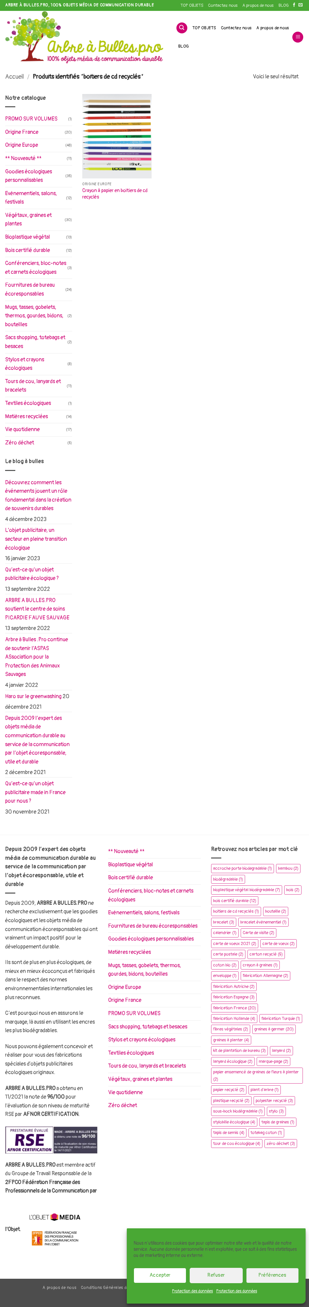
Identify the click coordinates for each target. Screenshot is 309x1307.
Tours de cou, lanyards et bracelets (33, 386)
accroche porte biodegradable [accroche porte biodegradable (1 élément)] (242, 868)
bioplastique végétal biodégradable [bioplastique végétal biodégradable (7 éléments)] (246, 890)
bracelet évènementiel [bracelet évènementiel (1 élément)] (263, 922)
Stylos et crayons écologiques (24, 364)
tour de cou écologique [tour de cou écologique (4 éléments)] (236, 1143)
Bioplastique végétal (27, 237)
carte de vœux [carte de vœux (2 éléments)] (278, 943)
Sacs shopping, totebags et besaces (35, 342)
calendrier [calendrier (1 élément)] (225, 932)
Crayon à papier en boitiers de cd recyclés (115, 194)
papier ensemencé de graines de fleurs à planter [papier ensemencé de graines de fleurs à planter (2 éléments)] (256, 1075)
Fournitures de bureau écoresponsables (30, 289)
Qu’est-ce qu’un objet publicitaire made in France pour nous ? (35, 792)
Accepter (160, 1275)
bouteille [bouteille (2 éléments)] (275, 911)
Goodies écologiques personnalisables (28, 176)
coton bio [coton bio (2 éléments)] (225, 965)
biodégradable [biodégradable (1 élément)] (228, 879)
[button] (297, 37)
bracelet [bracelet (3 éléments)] (223, 922)
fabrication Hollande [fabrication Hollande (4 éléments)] (234, 1018)
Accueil (14, 77)
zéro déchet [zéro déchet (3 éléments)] (281, 1143)
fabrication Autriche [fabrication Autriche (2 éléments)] (234, 986)
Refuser (216, 1275)
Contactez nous (223, 5)
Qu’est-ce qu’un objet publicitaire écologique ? (32, 574)
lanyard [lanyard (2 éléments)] (281, 1050)
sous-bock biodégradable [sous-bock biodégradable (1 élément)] (238, 1111)
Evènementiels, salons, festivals (31, 198)
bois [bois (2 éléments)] (292, 890)
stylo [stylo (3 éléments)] (276, 1111)
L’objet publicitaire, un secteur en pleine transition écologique (36, 539)
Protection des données (192, 1291)
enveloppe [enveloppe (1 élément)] (225, 975)
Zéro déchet (19, 442)
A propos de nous (258, 5)
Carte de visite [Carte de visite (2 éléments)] (258, 932)
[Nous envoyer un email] (300, 5)
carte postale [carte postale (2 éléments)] (228, 954)
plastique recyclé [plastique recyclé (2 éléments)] (231, 1100)
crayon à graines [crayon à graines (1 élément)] (260, 965)
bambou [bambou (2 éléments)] (288, 868)
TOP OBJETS (192, 5)
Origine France (21, 132)
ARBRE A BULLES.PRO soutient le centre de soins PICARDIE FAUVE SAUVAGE (37, 609)
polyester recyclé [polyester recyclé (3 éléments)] (274, 1100)
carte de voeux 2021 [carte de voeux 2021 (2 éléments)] (234, 943)
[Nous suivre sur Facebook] (294, 5)
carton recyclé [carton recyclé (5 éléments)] (266, 954)
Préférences (272, 1275)
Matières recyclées (26, 416)
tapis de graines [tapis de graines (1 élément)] (277, 1122)
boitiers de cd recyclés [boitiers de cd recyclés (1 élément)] (236, 911)
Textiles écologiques (28, 403)
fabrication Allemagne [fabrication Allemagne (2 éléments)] (265, 975)
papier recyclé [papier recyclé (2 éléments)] (228, 1089)
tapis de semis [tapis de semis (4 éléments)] (228, 1132)
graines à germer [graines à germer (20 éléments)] (274, 1029)
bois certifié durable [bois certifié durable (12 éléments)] (234, 900)
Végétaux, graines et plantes (28, 219)
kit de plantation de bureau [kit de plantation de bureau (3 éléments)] (239, 1050)
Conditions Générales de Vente (111, 1287)
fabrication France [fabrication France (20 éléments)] (234, 1008)
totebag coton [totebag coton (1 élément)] (266, 1132)
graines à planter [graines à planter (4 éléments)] (231, 1040)
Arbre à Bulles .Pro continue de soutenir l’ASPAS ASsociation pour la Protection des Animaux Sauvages (36, 657)
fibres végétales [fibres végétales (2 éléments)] (230, 1029)
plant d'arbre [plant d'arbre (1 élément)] (265, 1089)
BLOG (283, 5)
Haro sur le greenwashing (33, 696)
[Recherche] (181, 28)
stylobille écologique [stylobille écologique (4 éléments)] (234, 1122)
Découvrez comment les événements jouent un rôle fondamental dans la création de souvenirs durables (38, 495)
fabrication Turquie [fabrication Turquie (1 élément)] (280, 1018)
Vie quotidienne (22, 429)
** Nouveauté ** (23, 158)
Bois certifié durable (27, 250)
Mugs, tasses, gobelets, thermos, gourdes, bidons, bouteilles (34, 316)
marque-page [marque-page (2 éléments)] (273, 1061)
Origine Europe (21, 145)
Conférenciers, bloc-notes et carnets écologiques (35, 267)
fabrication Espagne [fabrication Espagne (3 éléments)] (234, 997)
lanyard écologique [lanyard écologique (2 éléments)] (233, 1061)
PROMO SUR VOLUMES (31, 118)
